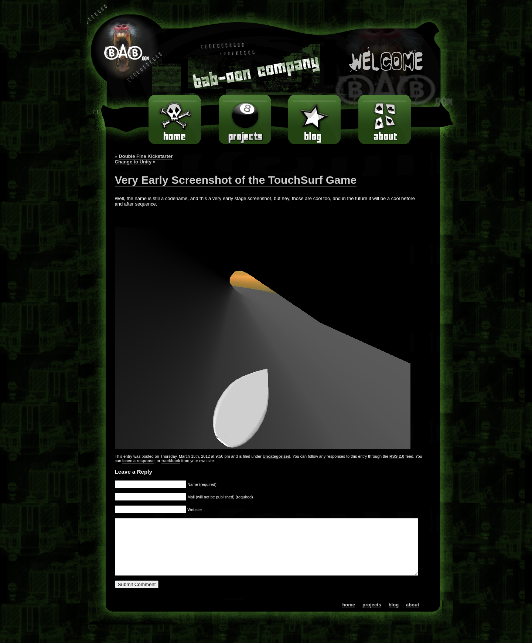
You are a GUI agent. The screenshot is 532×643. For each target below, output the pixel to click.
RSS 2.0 (396, 456)
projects (371, 616)
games (242, 119)
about (384, 119)
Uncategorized (276, 456)
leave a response (138, 460)
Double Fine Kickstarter (146, 156)
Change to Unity (133, 162)
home (176, 119)
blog (312, 119)
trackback (170, 460)
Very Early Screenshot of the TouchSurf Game (236, 180)
